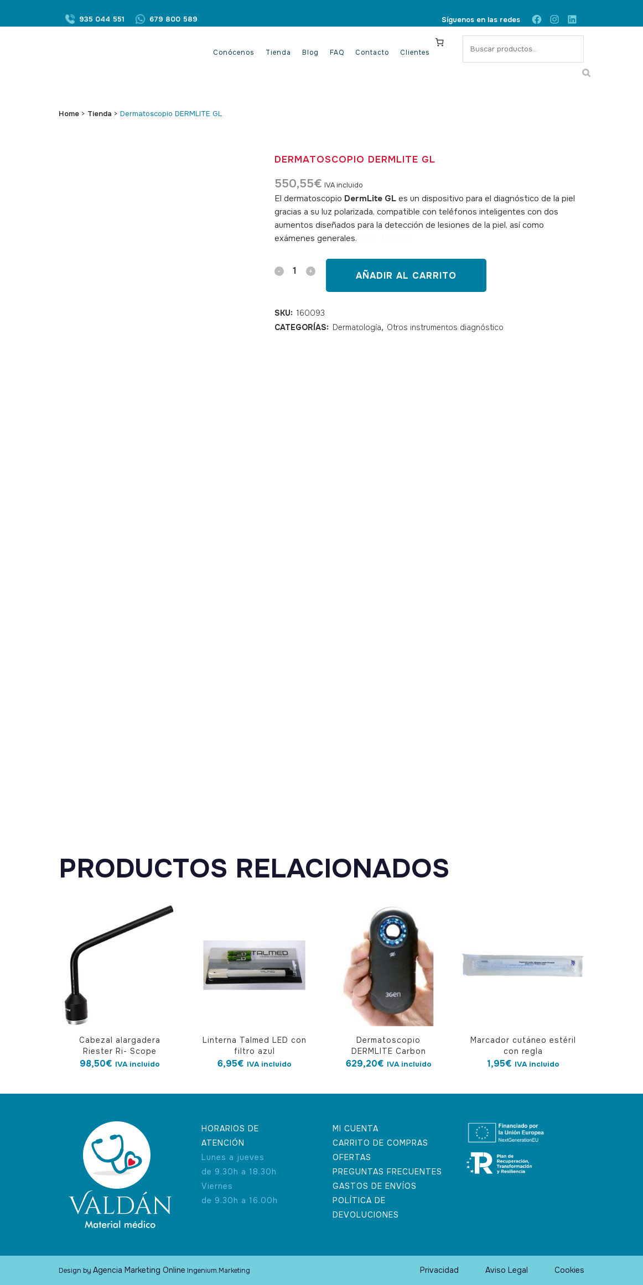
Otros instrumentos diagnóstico (445, 327)
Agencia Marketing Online (139, 1270)
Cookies (569, 1270)
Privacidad (439, 1270)
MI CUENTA (355, 1128)
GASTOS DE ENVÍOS (375, 1186)
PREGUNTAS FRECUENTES (387, 1172)
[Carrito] (439, 42)
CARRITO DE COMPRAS (380, 1143)
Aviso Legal (506, 1270)
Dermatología (357, 327)
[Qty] (295, 270)
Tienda (99, 113)
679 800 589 (173, 19)
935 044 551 (102, 19)
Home (69, 113)
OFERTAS (352, 1157)
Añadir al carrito (406, 275)
